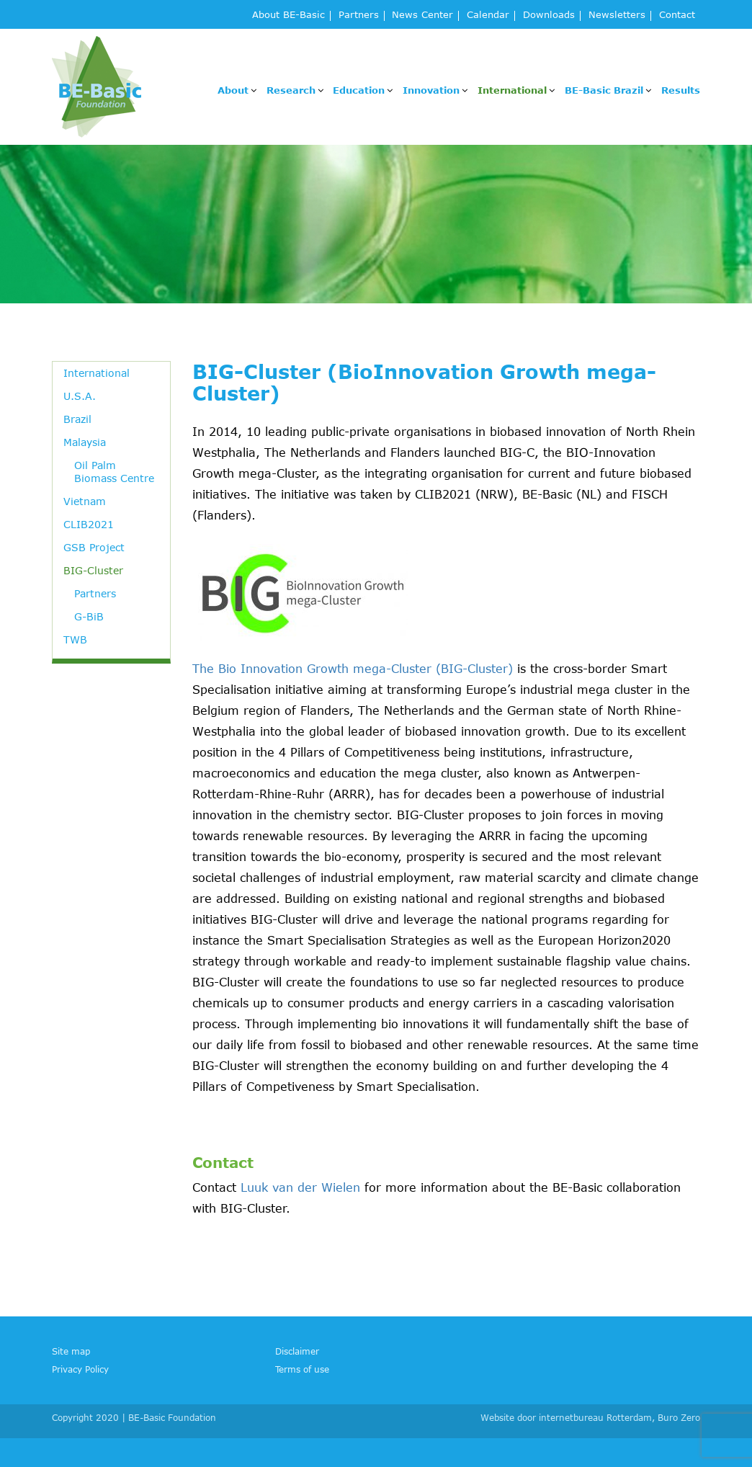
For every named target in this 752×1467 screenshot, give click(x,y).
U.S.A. (79, 396)
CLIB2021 (88, 524)
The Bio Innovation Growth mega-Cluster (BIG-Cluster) (352, 668)
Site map (71, 1351)
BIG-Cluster (93, 570)
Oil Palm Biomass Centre (114, 471)
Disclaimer (297, 1351)
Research (291, 90)
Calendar (488, 15)
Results (680, 90)
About (233, 90)
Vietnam (84, 501)
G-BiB (89, 616)
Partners (359, 15)
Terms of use (302, 1369)
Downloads (549, 15)
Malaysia (84, 442)
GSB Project (94, 547)
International (512, 90)
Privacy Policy (80, 1369)
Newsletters (616, 15)
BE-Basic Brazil (604, 90)
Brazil (77, 419)
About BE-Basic (288, 15)
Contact (677, 15)
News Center (422, 15)
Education (359, 90)
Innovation (431, 90)
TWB (75, 639)
